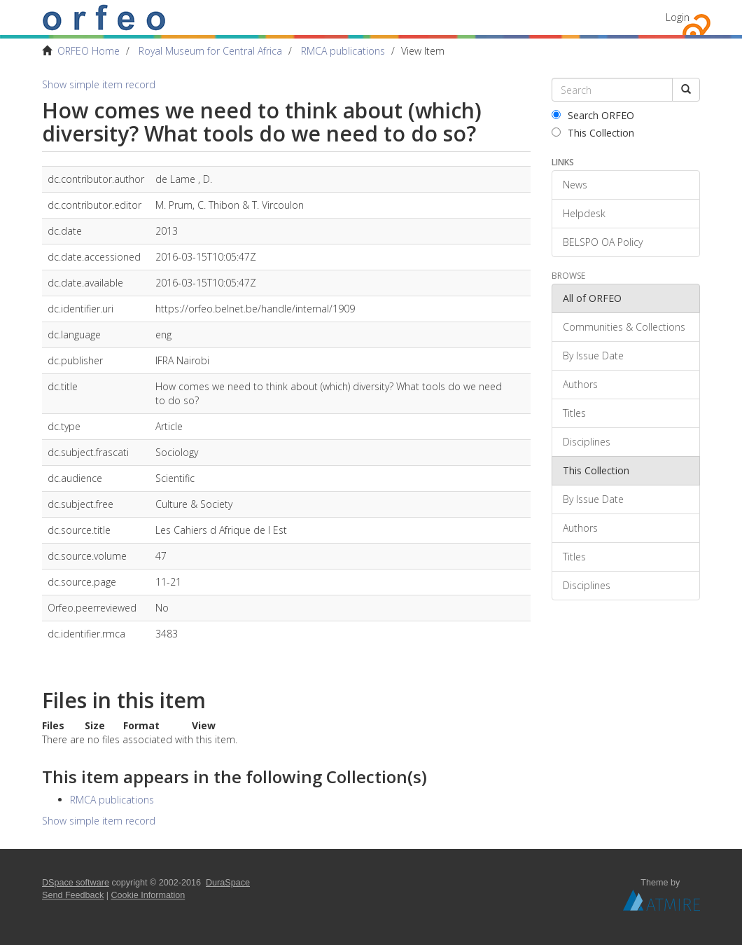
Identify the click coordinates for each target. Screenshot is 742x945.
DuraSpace (228, 883)
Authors (580, 384)
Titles (574, 413)
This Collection (593, 132)
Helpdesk (584, 213)
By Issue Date (593, 355)
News (575, 184)
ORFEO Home (88, 50)
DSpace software (75, 883)
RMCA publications (343, 50)
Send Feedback (73, 895)
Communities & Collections (624, 326)
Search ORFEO (593, 115)
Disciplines (586, 441)
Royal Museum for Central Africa (210, 50)
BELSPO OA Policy (603, 242)
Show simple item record (98, 84)
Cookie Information (148, 895)
